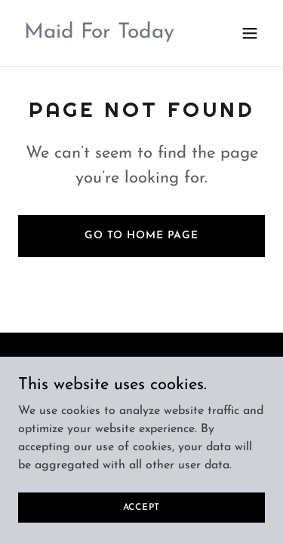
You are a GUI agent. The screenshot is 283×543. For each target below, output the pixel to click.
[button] (250, 33)
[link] (99, 35)
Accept (142, 517)
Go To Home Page (141, 235)
